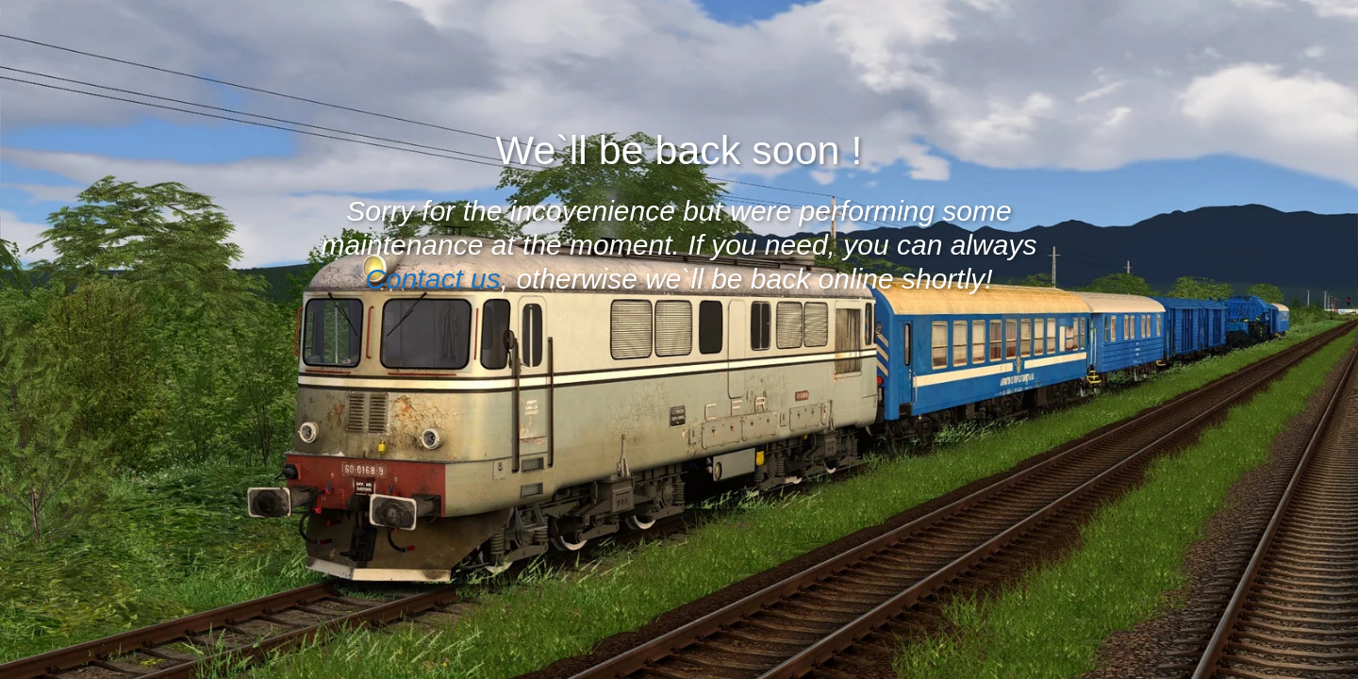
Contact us (432, 278)
